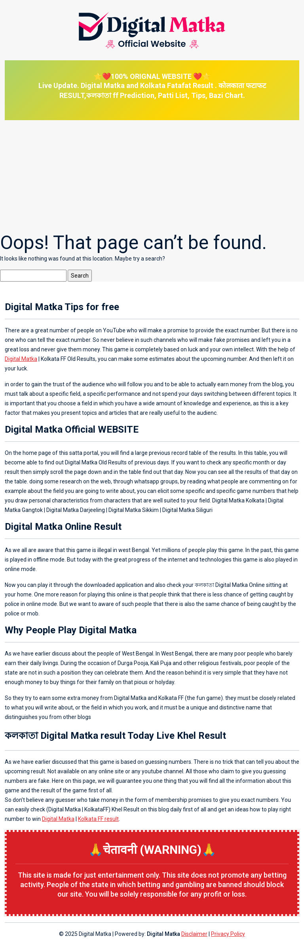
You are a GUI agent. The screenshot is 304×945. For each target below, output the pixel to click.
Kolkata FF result (98, 819)
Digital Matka (21, 359)
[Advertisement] (152, 175)
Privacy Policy (228, 934)
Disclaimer (194, 934)
